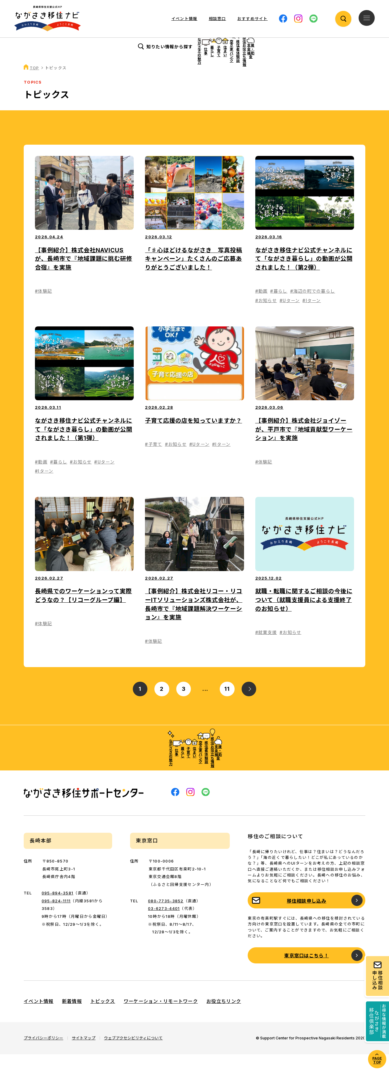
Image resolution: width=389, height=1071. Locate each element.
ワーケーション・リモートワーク (161, 1018)
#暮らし (278, 308)
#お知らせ (266, 317)
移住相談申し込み (306, 918)
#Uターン (290, 317)
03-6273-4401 (164, 925)
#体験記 (43, 308)
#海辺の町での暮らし (312, 308)
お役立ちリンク (223, 1018)
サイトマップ (83, 1054)
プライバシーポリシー (43, 1054)
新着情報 (72, 1018)
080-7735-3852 (166, 917)
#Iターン (311, 317)
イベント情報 (184, 18)
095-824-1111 (56, 917)
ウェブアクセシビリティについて (133, 1054)
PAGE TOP (377, 1060)
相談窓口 (217, 18)
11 (227, 705)
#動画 (261, 308)
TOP (34, 85)
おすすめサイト (252, 18)
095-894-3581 (57, 910)
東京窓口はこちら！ (306, 973)
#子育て (153, 461)
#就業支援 (266, 649)
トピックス (102, 1018)
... (205, 705)
